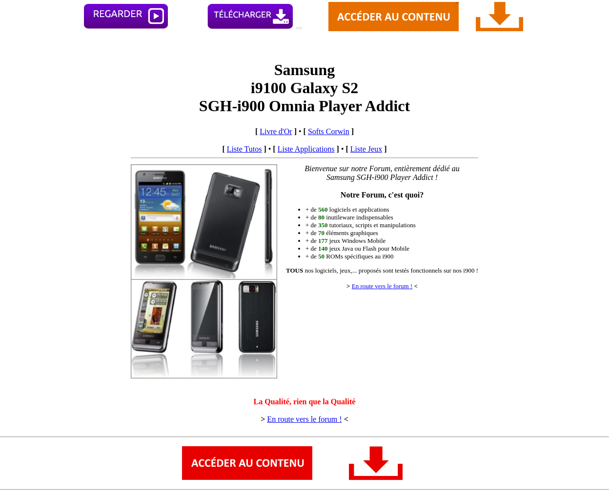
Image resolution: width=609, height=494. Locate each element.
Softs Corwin (328, 131)
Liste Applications (306, 149)
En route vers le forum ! (382, 286)
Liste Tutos (244, 149)
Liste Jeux (366, 149)
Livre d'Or (276, 131)
